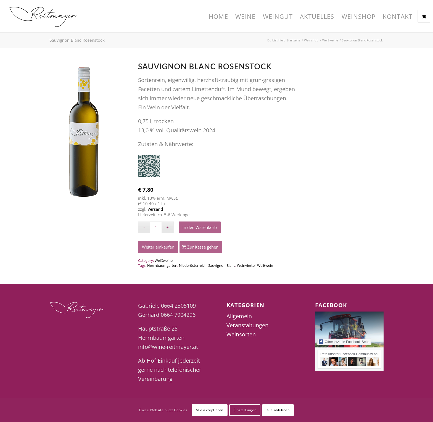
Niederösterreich (193, 265)
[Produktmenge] (156, 227)
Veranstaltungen (247, 325)
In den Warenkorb (200, 227)
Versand (155, 209)
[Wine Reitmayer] (43, 16)
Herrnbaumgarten (162, 265)
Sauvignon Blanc (221, 265)
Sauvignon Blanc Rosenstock (77, 40)
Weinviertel (246, 265)
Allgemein (239, 316)
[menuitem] (218, 16)
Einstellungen (244, 410)
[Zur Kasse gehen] (200, 247)
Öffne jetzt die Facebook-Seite (344, 341)
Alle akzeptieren (209, 410)
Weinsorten (241, 334)
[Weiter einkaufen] (158, 247)
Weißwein (265, 265)
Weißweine (164, 260)
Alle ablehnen (278, 410)
